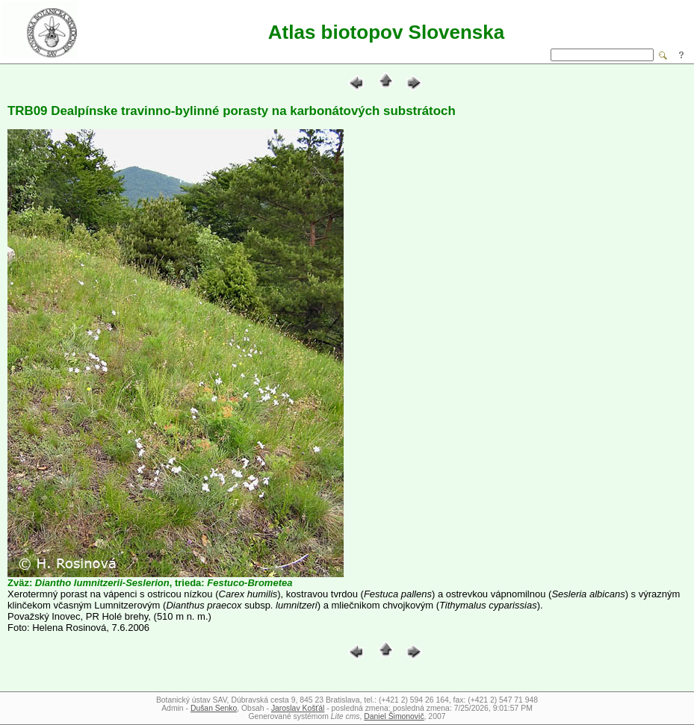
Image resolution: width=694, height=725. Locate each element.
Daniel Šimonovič (394, 716)
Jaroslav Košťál (297, 708)
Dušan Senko (213, 708)
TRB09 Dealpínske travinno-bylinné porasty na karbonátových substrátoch (231, 111)
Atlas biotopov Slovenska (386, 32)
